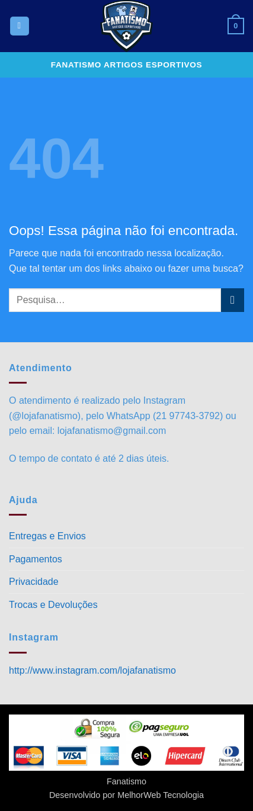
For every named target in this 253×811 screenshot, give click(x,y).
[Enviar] (232, 299)
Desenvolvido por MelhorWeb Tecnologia (126, 795)
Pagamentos (35, 559)
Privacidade (34, 582)
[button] (19, 26)
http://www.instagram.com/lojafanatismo (92, 670)
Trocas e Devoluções (53, 605)
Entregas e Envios (47, 536)
